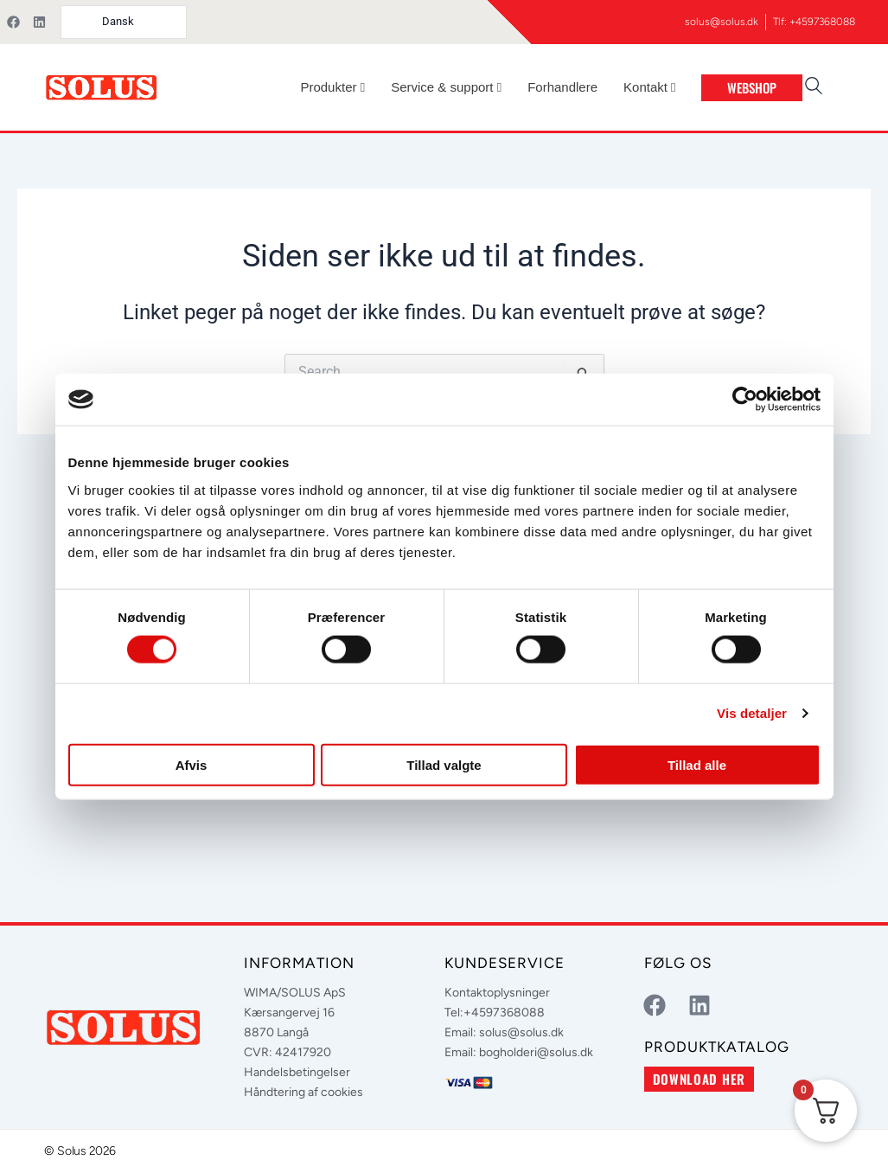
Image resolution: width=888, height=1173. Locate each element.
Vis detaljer (752, 713)
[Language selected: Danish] (124, 22)
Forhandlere (562, 87)
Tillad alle (697, 764)
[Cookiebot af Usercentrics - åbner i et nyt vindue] (745, 400)
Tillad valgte (443, 764)
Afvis (192, 764)
